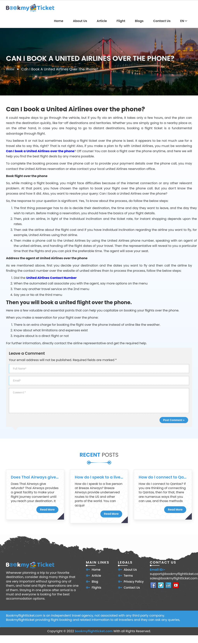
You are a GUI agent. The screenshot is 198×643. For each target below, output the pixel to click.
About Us (80, 21)
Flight (121, 21)
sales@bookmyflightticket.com (173, 578)
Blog (95, 582)
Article (102, 21)
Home (58, 21)
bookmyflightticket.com (94, 631)
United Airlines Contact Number (51, 278)
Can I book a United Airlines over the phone (40, 151)
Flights (96, 588)
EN (183, 21)
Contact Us (162, 21)
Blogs (139, 21)
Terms (128, 576)
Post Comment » (173, 420)
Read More (47, 509)
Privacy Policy (134, 582)
